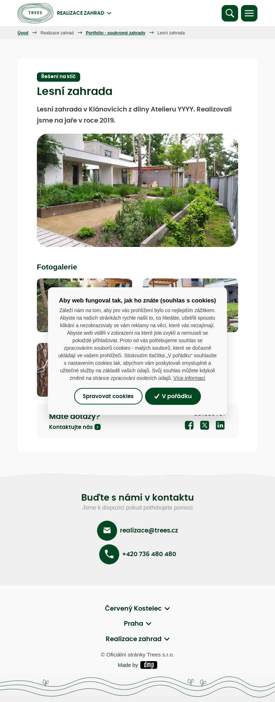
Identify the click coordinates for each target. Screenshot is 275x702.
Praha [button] (133, 624)
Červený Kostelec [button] (133, 609)
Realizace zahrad (57, 32)
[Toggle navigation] (249, 13)
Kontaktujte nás (71, 427)
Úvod (23, 32)
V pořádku (173, 396)
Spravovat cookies (108, 396)
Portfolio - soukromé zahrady (115, 32)
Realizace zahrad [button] (133, 639)
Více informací (189, 378)
